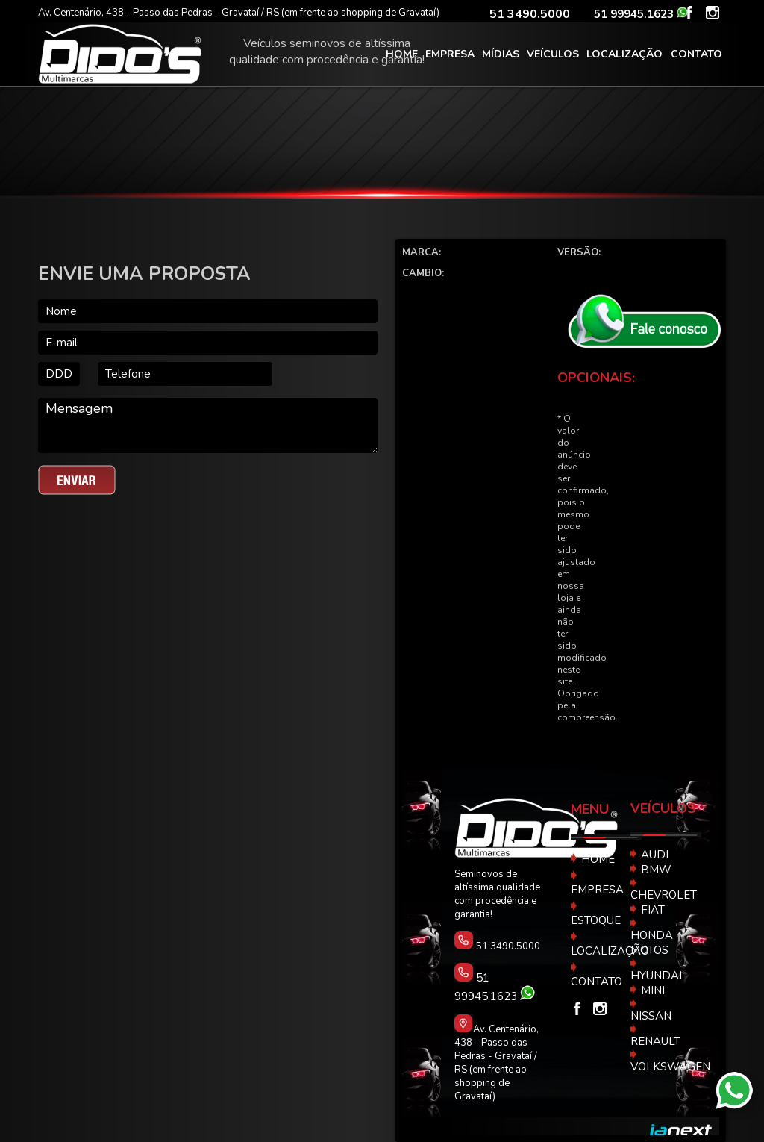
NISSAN (650, 1010)
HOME (593, 859)
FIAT (647, 909)
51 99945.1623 (635, 14)
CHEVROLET (663, 889)
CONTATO (596, 975)
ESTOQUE (596, 914)
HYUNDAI (656, 970)
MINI (647, 990)
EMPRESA (597, 883)
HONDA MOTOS (651, 937)
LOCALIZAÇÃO (610, 944)
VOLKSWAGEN (670, 1061)
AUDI (649, 854)
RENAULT (655, 1036)
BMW (650, 869)
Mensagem (207, 425)
